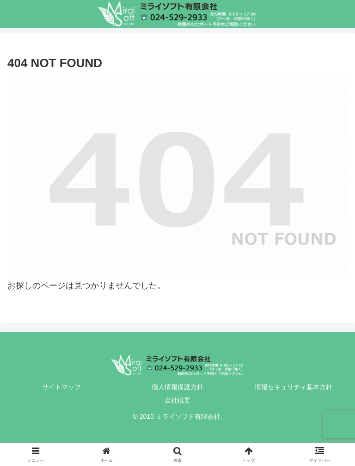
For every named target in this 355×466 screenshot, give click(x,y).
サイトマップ (61, 387)
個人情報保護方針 (177, 387)
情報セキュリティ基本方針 (293, 387)
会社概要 (177, 400)
